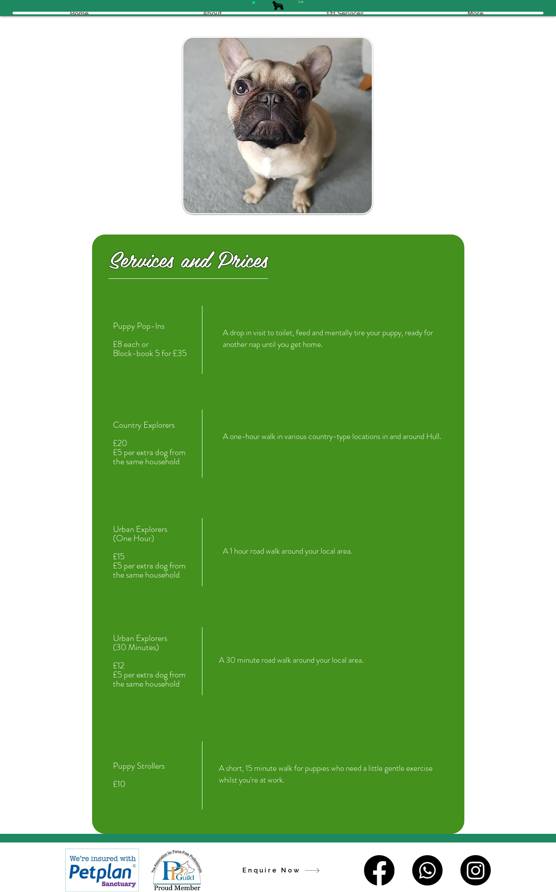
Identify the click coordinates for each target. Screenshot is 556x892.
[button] (300, 2)
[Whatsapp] (427, 870)
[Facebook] (379, 870)
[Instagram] (475, 870)
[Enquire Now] (281, 870)
